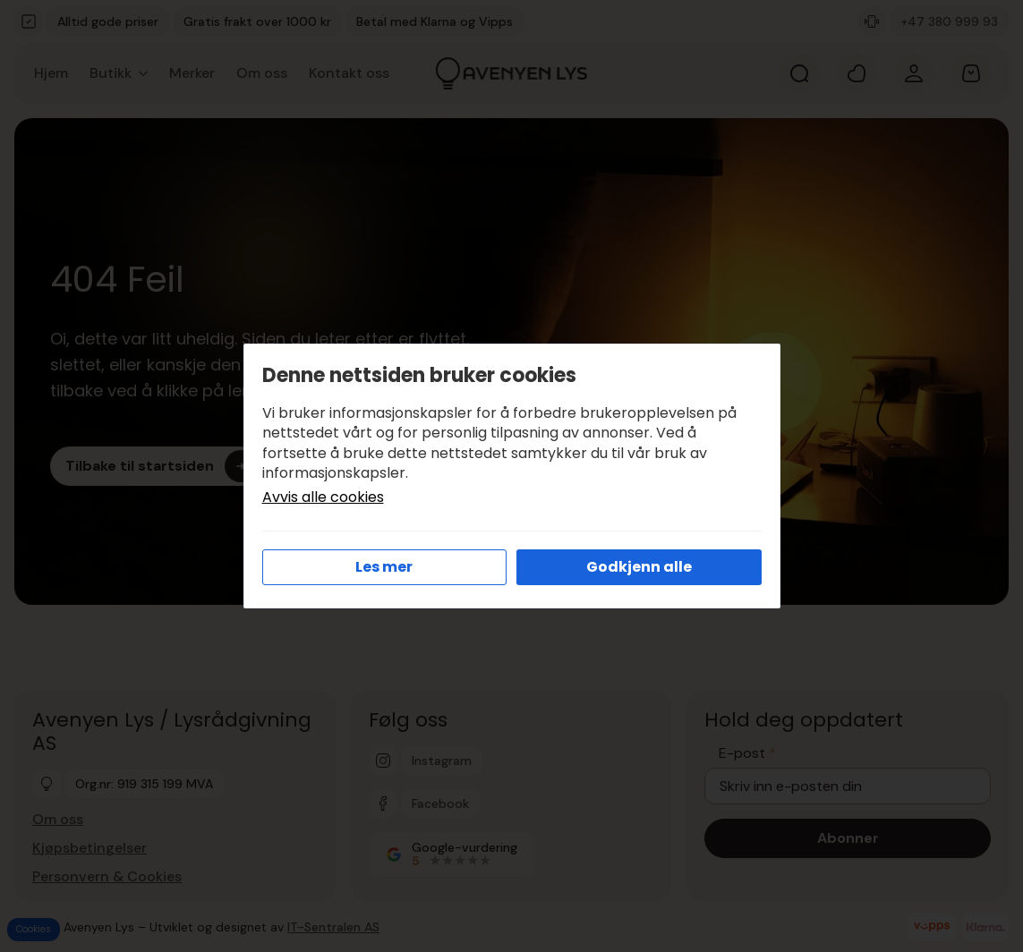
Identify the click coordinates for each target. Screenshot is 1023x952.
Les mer (384, 567)
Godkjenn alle (639, 567)
